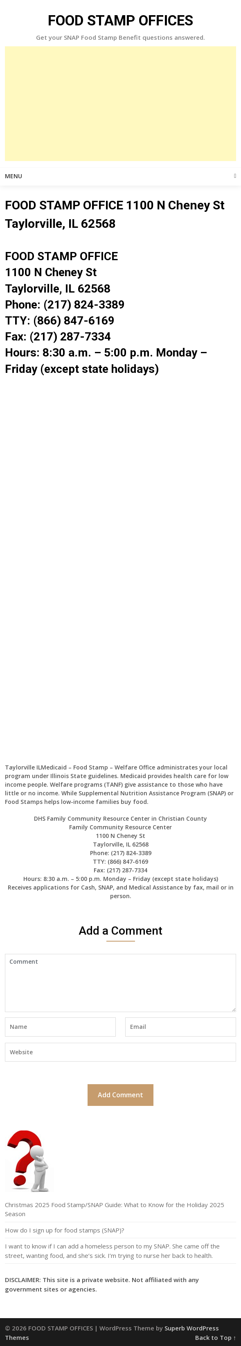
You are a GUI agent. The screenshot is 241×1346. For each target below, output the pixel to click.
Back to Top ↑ (215, 1337)
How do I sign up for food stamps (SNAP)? (64, 1230)
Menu (13, 176)
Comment (120, 983)
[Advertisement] (120, 103)
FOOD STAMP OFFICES (120, 20)
